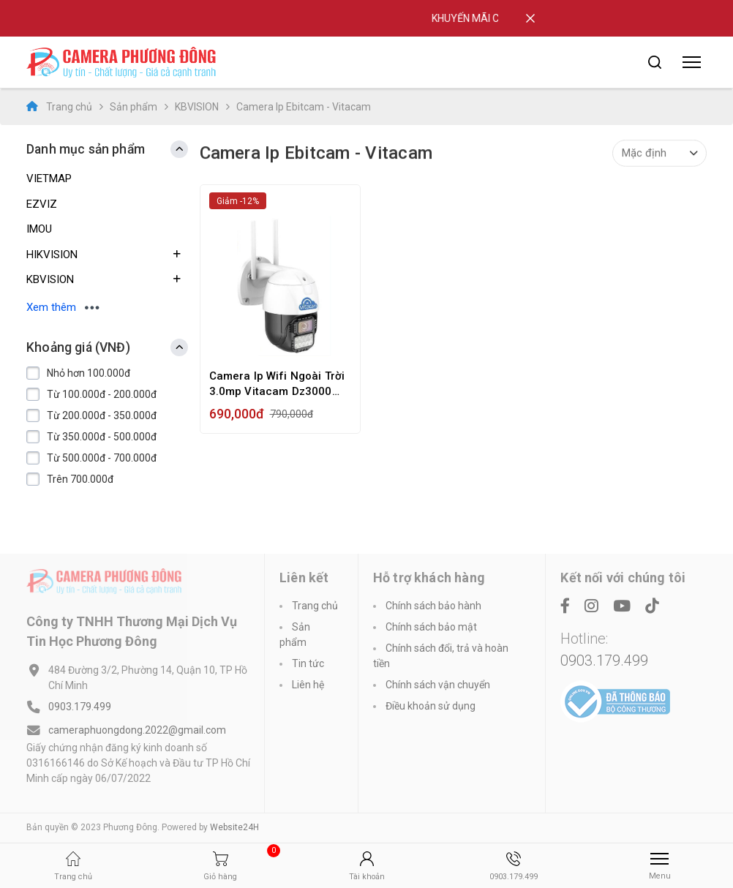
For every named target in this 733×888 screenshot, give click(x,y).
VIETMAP (49, 178)
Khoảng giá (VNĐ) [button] (78, 347)
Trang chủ (59, 106)
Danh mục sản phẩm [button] (85, 149)
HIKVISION (52, 254)
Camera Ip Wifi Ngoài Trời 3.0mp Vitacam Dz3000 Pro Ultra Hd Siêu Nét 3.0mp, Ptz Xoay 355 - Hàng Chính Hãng (277, 384)
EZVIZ (41, 204)
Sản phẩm (133, 107)
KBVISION (197, 107)
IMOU (39, 229)
